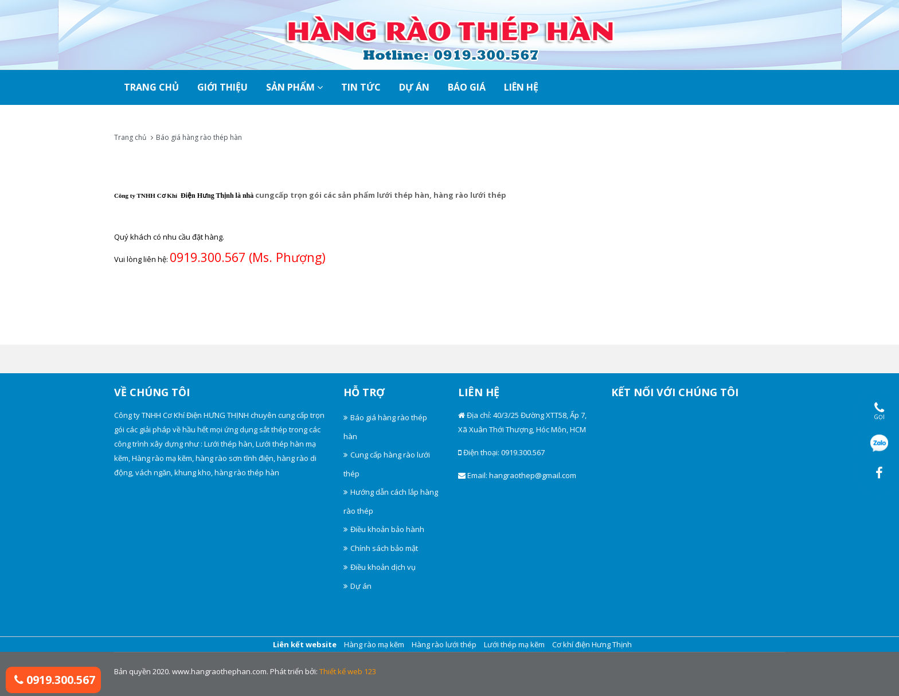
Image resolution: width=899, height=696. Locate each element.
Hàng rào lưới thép (444, 644)
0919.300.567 (54, 679)
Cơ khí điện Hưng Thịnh (592, 644)
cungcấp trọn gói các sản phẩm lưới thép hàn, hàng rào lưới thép (380, 195)
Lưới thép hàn (228, 444)
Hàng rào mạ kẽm (162, 458)
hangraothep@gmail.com (532, 475)
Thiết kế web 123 (347, 671)
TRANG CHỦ (151, 87)
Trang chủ (130, 137)
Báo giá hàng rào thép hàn (199, 137)
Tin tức (361, 87)
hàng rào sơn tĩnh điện (234, 458)
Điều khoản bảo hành (387, 529)
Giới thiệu (222, 87)
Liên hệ (521, 87)
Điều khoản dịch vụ (383, 567)
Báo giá (467, 87)
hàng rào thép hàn (246, 472)
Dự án (414, 87)
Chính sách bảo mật (384, 548)
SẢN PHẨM (294, 87)
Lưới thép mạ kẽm (514, 644)
